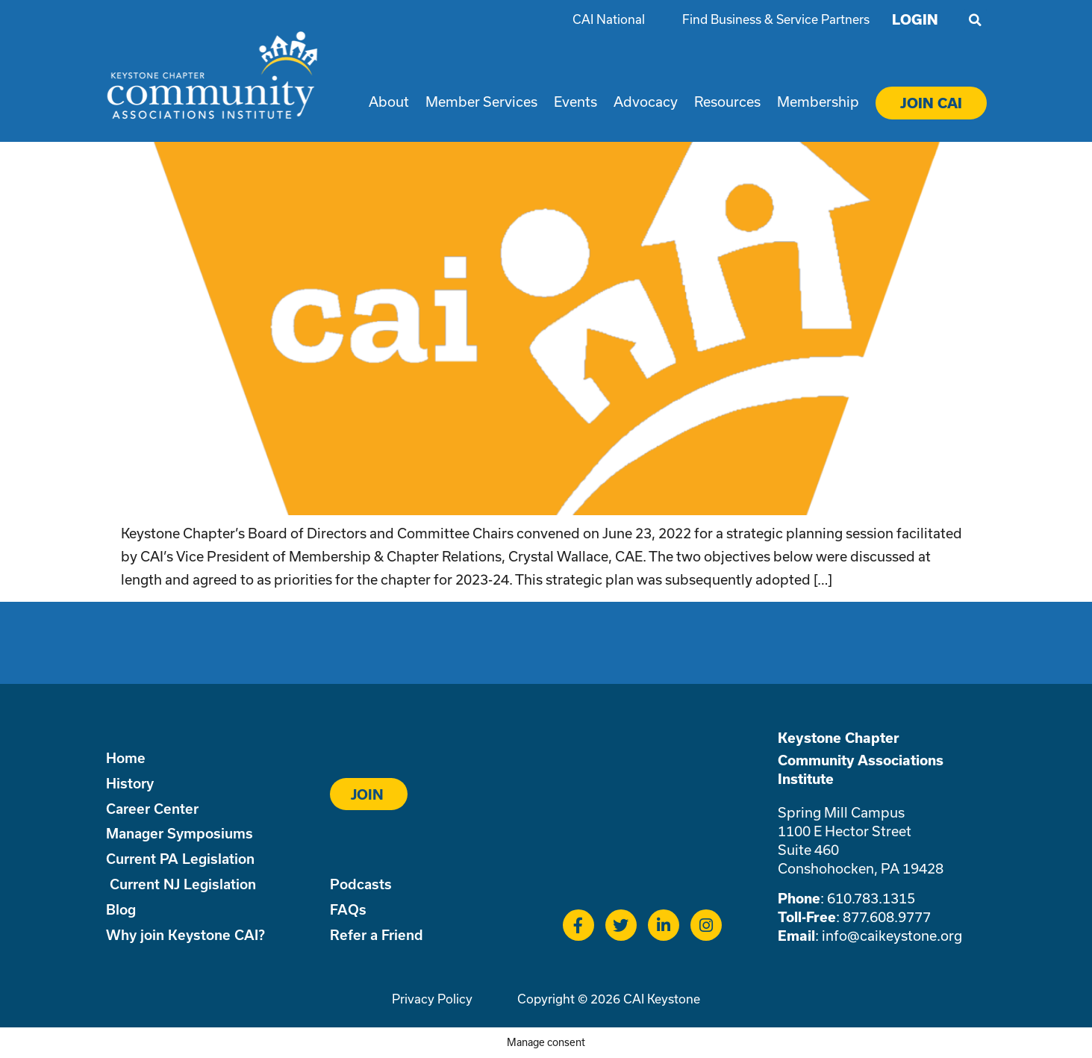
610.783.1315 (871, 898)
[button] (975, 20)
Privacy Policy (432, 999)
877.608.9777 (887, 917)
